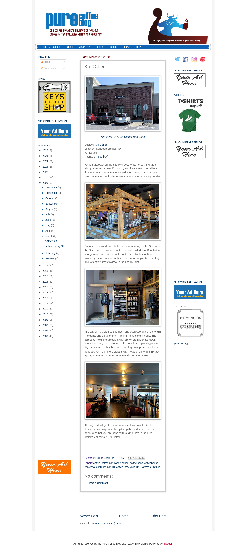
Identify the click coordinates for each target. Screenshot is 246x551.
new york (129, 467)
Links (139, 47)
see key (102, 156)
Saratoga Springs (150, 467)
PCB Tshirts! (179, 94)
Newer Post (89, 516)
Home (124, 516)
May (48, 225)
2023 (45, 166)
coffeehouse (151, 463)
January (50, 258)
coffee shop (136, 463)
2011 (45, 309)
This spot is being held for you (52, 121)
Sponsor (42, 78)
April (48, 231)
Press (127, 47)
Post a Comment (98, 483)
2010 (45, 314)
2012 (45, 303)
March (49, 236)
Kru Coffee (101, 144)
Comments (48, 68)
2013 (45, 298)
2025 (45, 156)
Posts (45, 62)
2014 (45, 292)
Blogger (167, 543)
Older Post (158, 516)
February (50, 253)
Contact (100, 47)
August (49, 209)
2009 (45, 319)
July (48, 214)
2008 (45, 325)
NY (137, 467)
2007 (45, 330)
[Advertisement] (123, 503)
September (51, 203)
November (51, 193)
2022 (45, 172)
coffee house (121, 463)
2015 (45, 287)
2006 (45, 336)
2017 (45, 276)
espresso (90, 467)
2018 (45, 271)
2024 (45, 161)
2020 (45, 183)
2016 (45, 281)
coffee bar (107, 463)
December (51, 187)
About (70, 47)
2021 (45, 177)
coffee (96, 463)
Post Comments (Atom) (108, 523)
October (50, 198)
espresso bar (103, 467)
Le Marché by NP (54, 246)
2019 (45, 265)
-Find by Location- (51, 47)
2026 (45, 150)
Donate (114, 47)
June (48, 220)
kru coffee (117, 467)
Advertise (84, 47)
